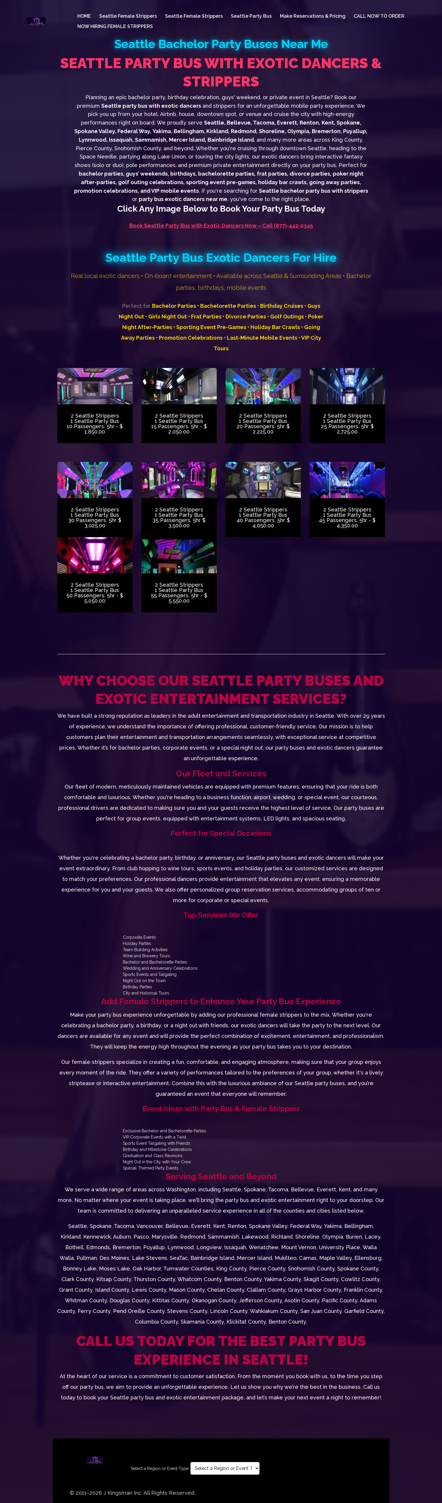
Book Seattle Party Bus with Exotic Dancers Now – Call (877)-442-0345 (221, 226)
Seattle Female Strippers (128, 16)
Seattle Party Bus (251, 16)
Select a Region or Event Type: (160, 1468)
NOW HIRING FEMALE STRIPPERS (115, 26)
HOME (84, 16)
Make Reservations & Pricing (312, 16)
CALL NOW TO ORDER (379, 16)
